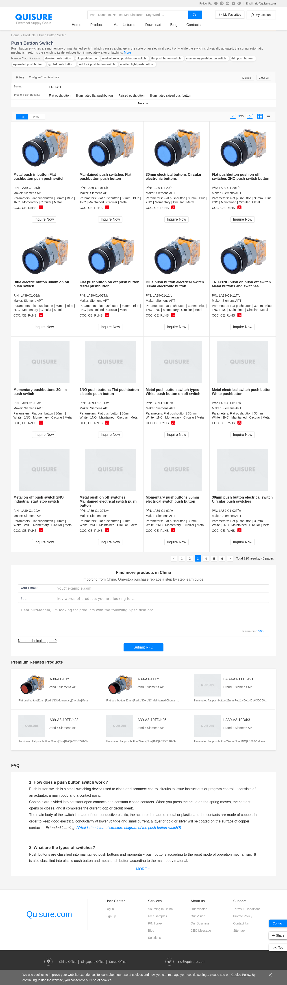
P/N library (155, 923)
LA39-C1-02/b (30, 295)
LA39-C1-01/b (30, 188)
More (127, 52)
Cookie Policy (240, 974)
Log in (109, 909)
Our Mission (199, 909)
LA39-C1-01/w (163, 403)
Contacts (193, 25)
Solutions (154, 937)
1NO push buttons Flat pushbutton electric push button (109, 392)
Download (153, 25)
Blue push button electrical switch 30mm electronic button (175, 284)
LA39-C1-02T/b (97, 295)
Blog (173, 25)
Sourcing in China (160, 909)
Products (97, 25)
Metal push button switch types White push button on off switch (173, 392)
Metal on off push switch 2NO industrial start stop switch (38, 499)
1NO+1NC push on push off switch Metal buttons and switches (241, 284)
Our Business (200, 923)
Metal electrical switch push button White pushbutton (242, 392)
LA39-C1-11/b (162, 295)
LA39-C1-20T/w (98, 510)
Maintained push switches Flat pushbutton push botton (105, 176)
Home (76, 25)
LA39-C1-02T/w (230, 510)
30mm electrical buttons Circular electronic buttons (173, 176)
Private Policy (242, 916)
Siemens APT (33, 193)
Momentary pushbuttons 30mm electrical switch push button (172, 499)
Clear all (264, 77)
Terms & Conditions (246, 909)
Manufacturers (124, 25)
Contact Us (241, 923)
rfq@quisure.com (265, 3)
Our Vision (198, 916)
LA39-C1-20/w (30, 510)
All (22, 116)
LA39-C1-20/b (162, 188)
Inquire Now (44, 219)
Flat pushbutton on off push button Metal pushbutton (109, 284)
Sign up (110, 916)
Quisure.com (49, 914)
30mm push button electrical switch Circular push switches (242, 499)
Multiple (247, 77)
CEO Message (201, 930)
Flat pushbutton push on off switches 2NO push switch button (240, 176)
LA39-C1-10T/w (98, 403)
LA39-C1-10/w (30, 403)
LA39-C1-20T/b (229, 188)
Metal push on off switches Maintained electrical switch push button (108, 501)
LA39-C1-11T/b (229, 295)
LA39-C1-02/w (163, 510)
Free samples (157, 916)
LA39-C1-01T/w (230, 403)
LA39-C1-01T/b (97, 188)
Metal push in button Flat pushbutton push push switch (39, 176)
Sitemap (239, 930)
